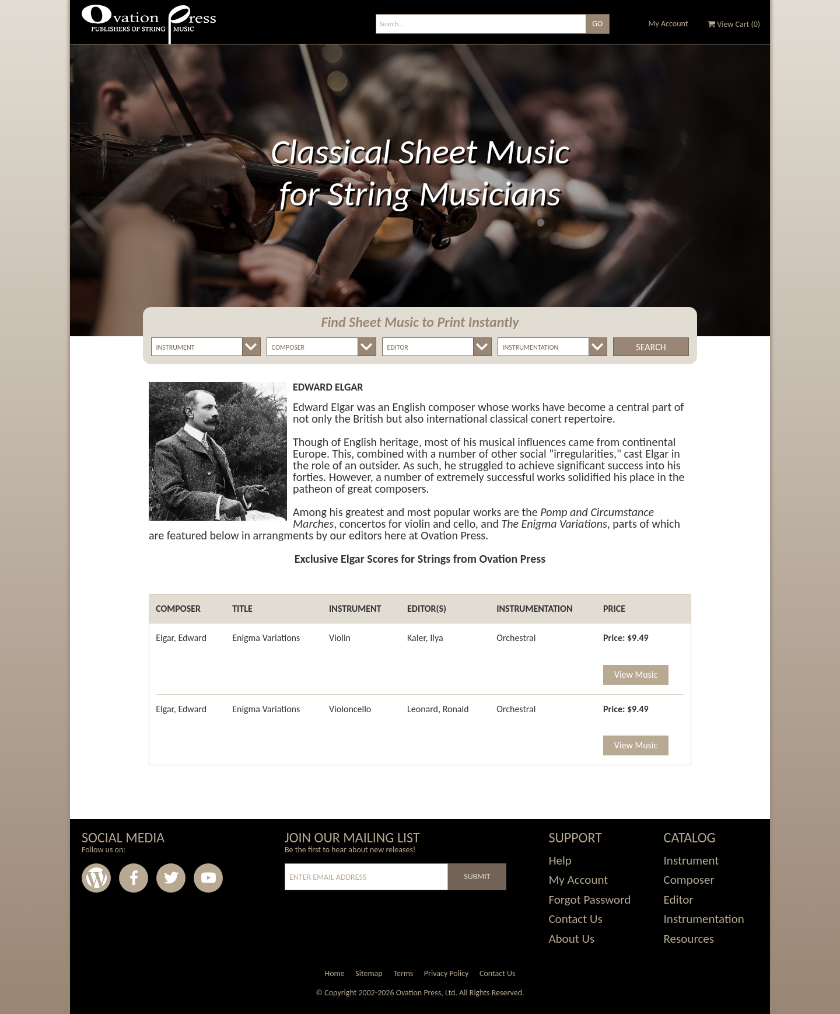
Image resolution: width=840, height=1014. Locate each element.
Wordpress (96, 878)
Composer (689, 879)
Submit (477, 876)
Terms (403, 973)
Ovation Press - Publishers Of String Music (149, 29)
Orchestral (516, 637)
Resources (689, 938)
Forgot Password (589, 899)
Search (651, 347)
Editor (679, 899)
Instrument (691, 860)
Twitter (171, 878)
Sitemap (368, 973)
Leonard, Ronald (438, 709)
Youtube (208, 878)
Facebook (133, 878)
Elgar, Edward (181, 637)
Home (334, 973)
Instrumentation (704, 918)
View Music (635, 674)
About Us (571, 938)
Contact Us (575, 918)
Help (559, 860)
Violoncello (350, 709)
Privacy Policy (446, 973)
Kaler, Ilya (425, 637)
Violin (340, 637)
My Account (668, 24)
